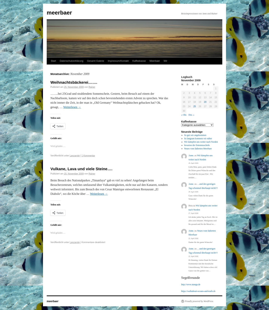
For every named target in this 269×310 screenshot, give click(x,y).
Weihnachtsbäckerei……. (73, 82)
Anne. (191, 155)
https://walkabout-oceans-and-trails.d (197, 291)
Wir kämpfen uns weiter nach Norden (201, 142)
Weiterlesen (72, 107)
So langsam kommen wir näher (198, 138)
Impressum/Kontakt (118, 60)
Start (53, 60)
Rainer (92, 87)
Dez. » (191, 115)
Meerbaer (154, 60)
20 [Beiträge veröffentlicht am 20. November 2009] (205, 102)
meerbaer (59, 13)
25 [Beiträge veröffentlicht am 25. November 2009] (194, 106)
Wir (165, 60)
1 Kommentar (88, 155)
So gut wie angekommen (195, 135)
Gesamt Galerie (95, 60)
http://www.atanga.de (190, 284)
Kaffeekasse (139, 60)
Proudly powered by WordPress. (199, 301)
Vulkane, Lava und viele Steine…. (81, 169)
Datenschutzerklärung (71, 60)
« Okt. (184, 115)
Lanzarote (75, 155)
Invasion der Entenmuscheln (197, 145)
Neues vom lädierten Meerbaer (198, 148)
